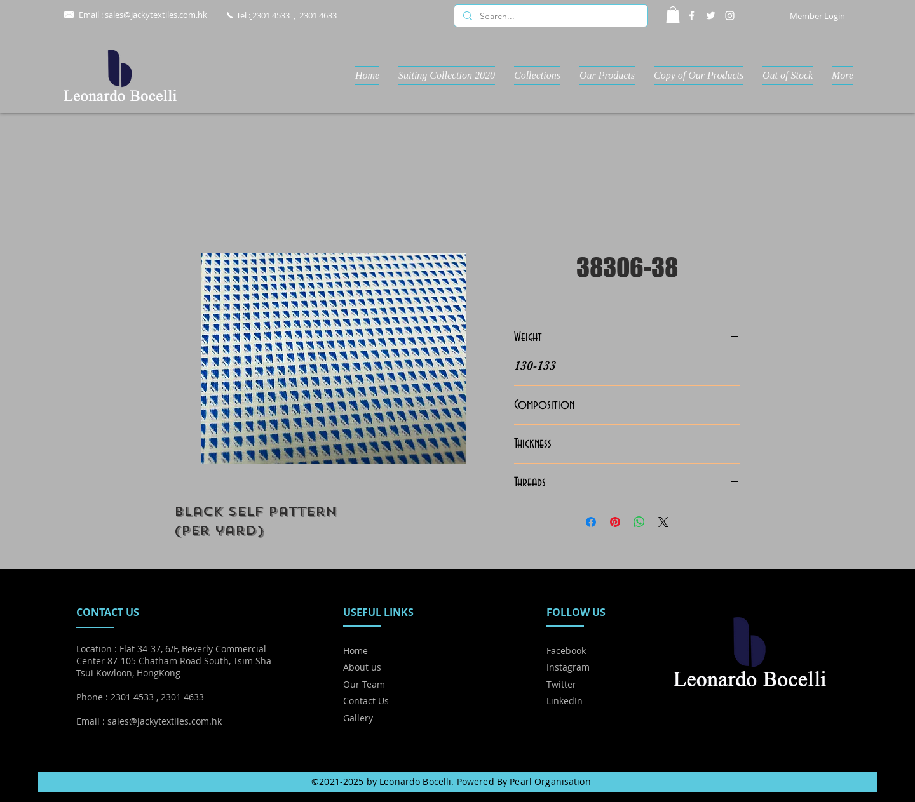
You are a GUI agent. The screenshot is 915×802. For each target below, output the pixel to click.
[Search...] (550, 16)
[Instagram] (730, 16)
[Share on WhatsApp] (639, 522)
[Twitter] (711, 16)
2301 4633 (318, 15)
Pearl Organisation (550, 781)
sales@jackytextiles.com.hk (156, 14)
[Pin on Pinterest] (615, 522)
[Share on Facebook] (591, 522)
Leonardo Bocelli (415, 781)
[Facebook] (692, 16)
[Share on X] (663, 522)
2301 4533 (271, 15)
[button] (673, 14)
